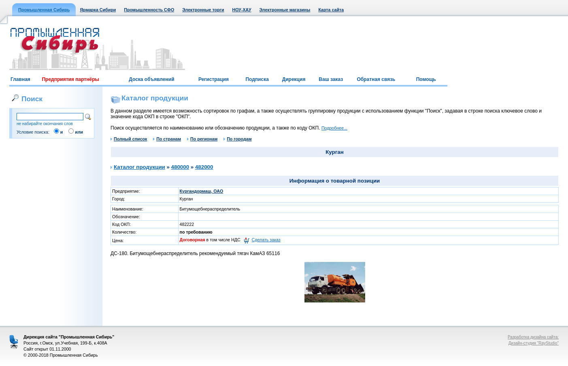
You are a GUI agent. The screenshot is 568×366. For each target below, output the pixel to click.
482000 (204, 167)
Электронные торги (203, 9)
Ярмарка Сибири (98, 9)
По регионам (202, 138)
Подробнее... (334, 128)
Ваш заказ (331, 79)
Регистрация (213, 79)
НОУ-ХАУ (241, 9)
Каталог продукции (139, 167)
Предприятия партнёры (70, 79)
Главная (20, 79)
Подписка (256, 79)
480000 (180, 167)
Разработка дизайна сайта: (533, 337)
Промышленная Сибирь (44, 9)
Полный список (129, 138)
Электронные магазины (285, 9)
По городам (237, 138)
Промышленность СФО (149, 9)
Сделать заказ (266, 239)
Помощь (426, 79)
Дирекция (294, 79)
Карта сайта (331, 9)
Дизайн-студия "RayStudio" (533, 343)
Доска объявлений (151, 79)
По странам (167, 138)
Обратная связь (376, 79)
